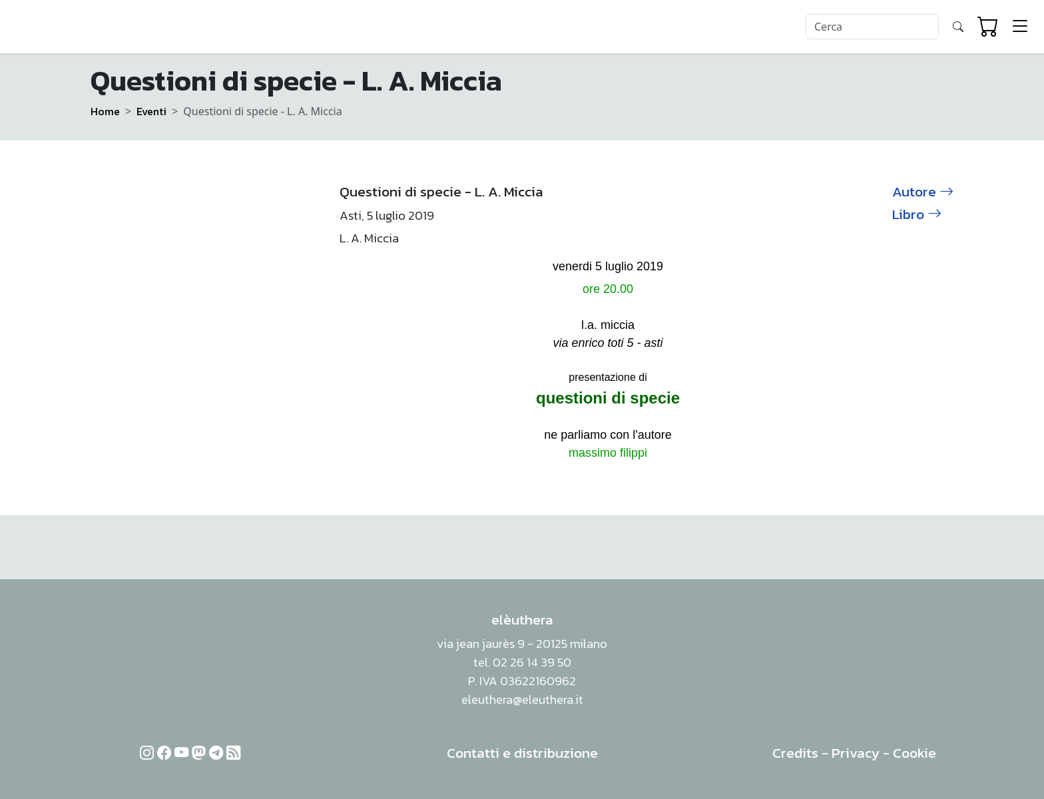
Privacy (856, 752)
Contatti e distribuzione (522, 752)
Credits (795, 752)
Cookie (914, 752)
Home (105, 111)
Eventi (151, 111)
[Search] (872, 26)
